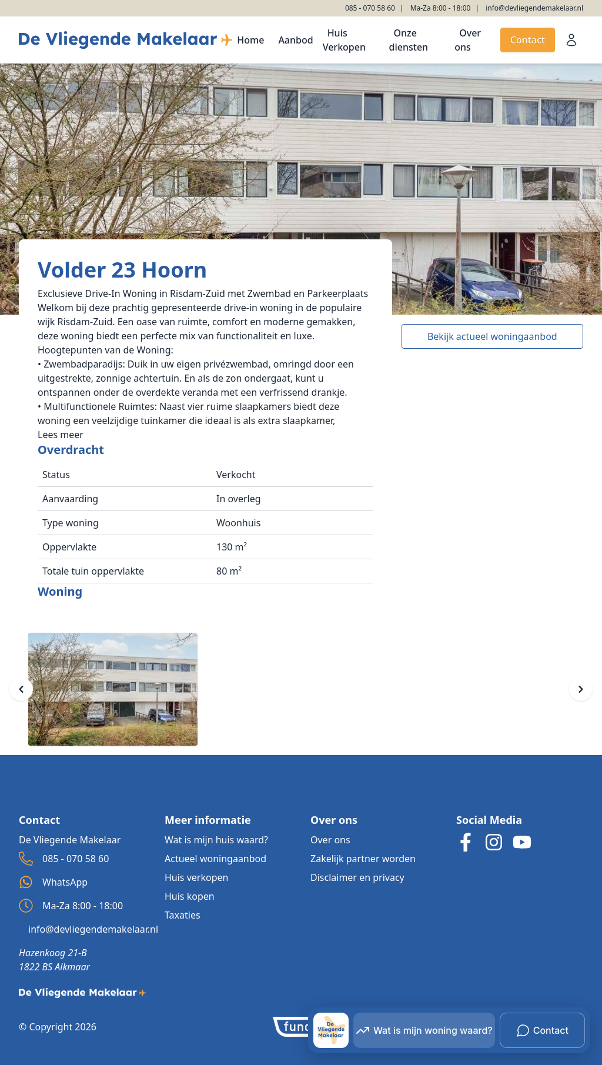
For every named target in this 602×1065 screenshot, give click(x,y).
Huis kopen (190, 896)
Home (250, 40)
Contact (527, 40)
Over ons (467, 40)
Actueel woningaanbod (215, 858)
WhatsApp (53, 882)
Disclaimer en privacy (357, 877)
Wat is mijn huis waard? (216, 839)
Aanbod (295, 40)
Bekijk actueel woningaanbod (492, 336)
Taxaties (182, 915)
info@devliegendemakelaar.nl (534, 8)
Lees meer (60, 434)
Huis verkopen (196, 877)
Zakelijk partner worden (363, 858)
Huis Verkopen (344, 40)
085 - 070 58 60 (370, 8)
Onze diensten (409, 40)
